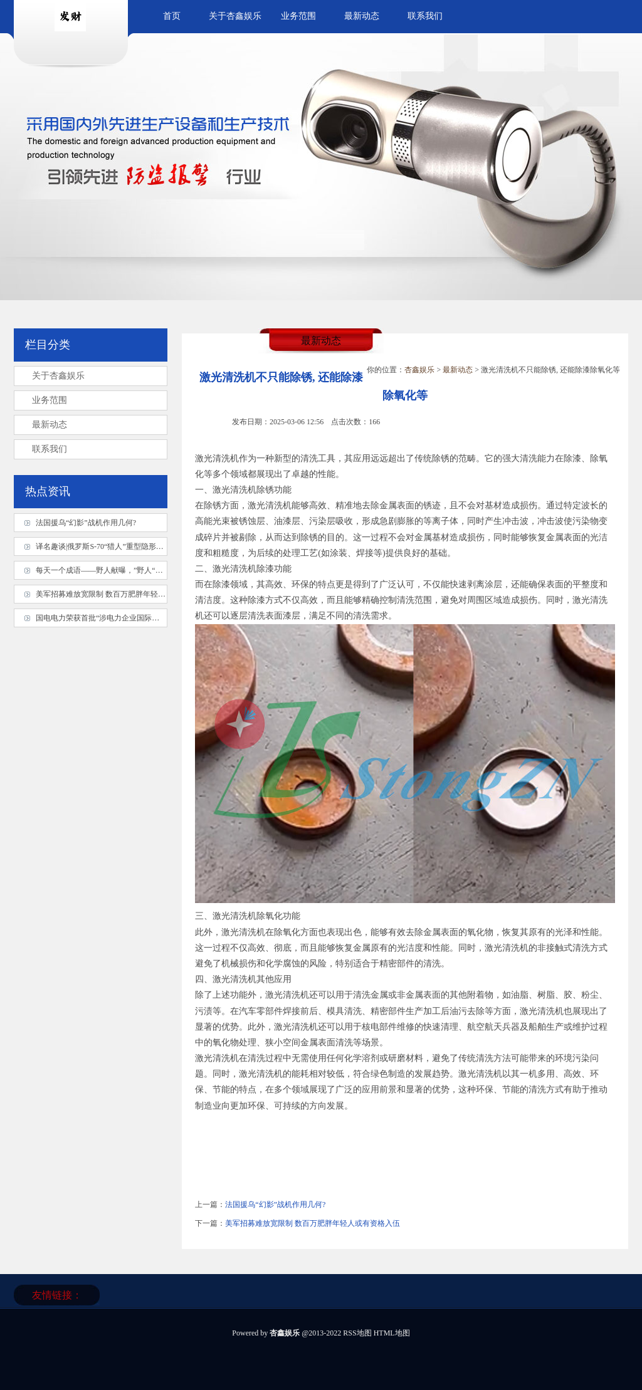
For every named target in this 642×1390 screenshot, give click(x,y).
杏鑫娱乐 (419, 369)
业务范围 (298, 16)
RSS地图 (357, 1333)
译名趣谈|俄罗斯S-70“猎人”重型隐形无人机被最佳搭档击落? (135, 546)
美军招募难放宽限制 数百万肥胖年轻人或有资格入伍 (312, 1223)
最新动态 (361, 16)
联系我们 (425, 16)
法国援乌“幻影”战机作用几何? (275, 1204)
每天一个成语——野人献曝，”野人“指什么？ (111, 570)
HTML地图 (392, 1333)
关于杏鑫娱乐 (235, 16)
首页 (172, 16)
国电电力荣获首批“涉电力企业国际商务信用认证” (118, 618)
